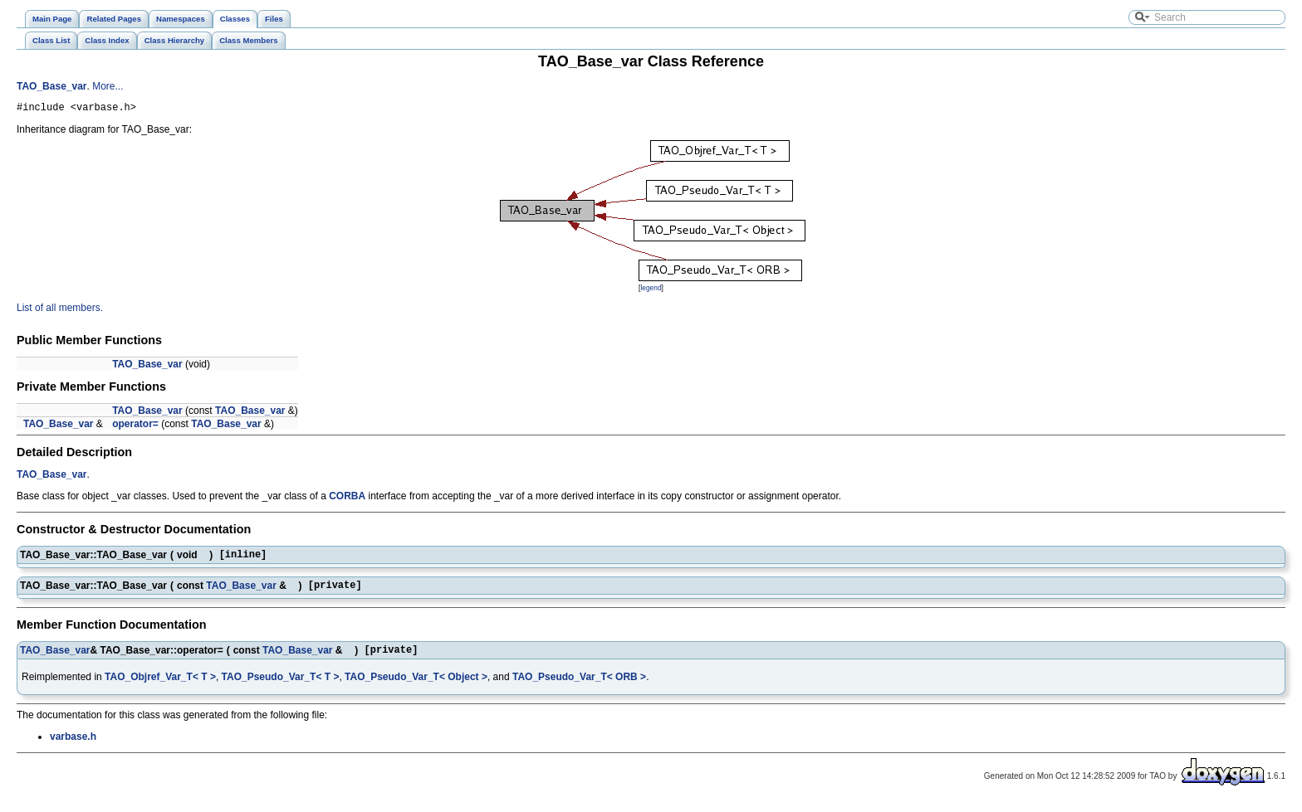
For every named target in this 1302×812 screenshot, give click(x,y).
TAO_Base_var (52, 86)
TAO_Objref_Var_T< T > (160, 687)
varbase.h (73, 746)
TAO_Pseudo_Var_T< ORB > (579, 687)
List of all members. (60, 310)
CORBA (347, 498)
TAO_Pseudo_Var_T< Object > (416, 687)
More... (107, 86)
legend (650, 290)
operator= (135, 426)
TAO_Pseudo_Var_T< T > (281, 687)
